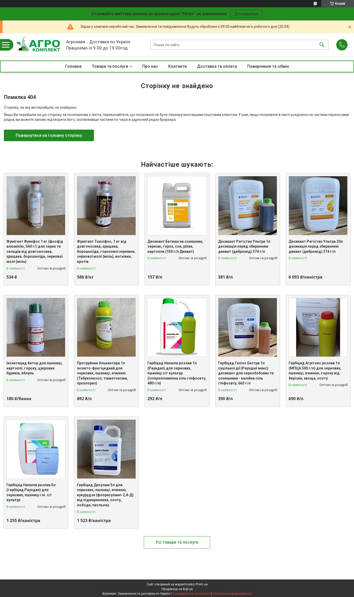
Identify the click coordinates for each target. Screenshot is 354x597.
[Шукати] (322, 45)
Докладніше (246, 13)
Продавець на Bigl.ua (177, 589)
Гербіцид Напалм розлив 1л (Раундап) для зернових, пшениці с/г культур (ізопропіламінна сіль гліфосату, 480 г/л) (176, 373)
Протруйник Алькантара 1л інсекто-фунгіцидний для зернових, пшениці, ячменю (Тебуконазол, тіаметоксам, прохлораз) (102, 373)
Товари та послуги (110, 66)
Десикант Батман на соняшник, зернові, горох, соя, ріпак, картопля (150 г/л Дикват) (175, 246)
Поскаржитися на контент (191, 593)
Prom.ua (202, 584)
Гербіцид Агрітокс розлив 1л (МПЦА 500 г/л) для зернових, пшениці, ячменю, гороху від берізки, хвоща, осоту (315, 370)
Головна (73, 66)
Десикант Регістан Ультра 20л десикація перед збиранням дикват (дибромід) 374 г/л (316, 246)
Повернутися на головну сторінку (49, 135)
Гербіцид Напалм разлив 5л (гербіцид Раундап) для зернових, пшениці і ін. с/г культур (31, 492)
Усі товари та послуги (177, 542)
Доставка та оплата (217, 66)
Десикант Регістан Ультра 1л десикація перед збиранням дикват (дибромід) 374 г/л (244, 246)
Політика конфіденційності (232, 593)
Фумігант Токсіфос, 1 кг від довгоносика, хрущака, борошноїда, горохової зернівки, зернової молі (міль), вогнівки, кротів (106, 251)
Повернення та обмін (268, 66)
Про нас (150, 66)
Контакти (177, 66)
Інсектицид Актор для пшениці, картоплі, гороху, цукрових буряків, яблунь (34, 368)
